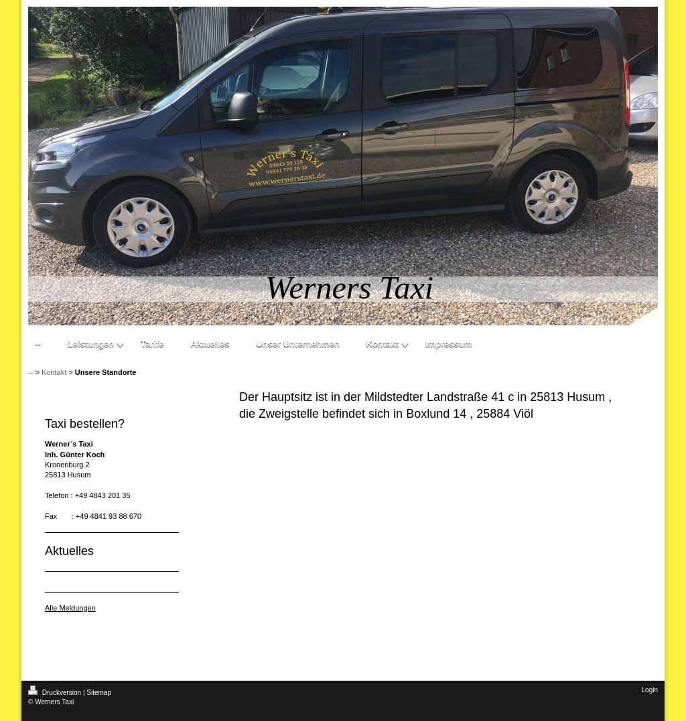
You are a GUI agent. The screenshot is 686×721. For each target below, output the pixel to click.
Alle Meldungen (70, 608)
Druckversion (55, 692)
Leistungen (91, 344)
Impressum (448, 344)
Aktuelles (209, 344)
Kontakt (382, 344)
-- (38, 344)
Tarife (152, 344)
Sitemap (98, 692)
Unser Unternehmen (297, 344)
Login (650, 690)
